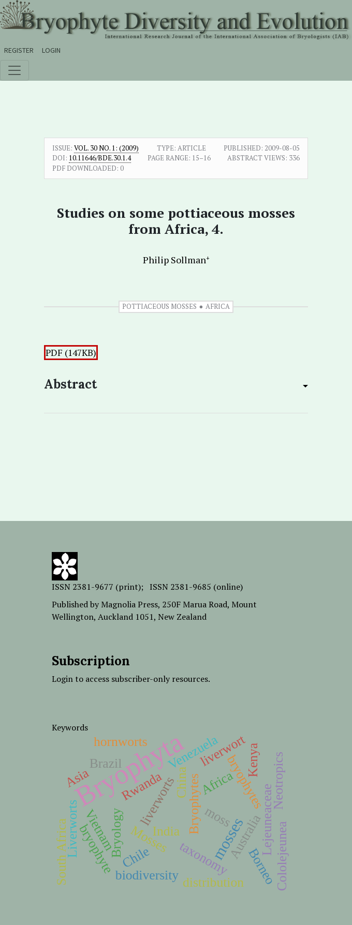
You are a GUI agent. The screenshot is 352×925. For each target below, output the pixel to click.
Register (19, 50)
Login (51, 50)
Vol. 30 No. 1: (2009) (106, 148)
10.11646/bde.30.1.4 (100, 157)
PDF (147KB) (71, 353)
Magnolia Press (129, 604)
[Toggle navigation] (14, 70)
